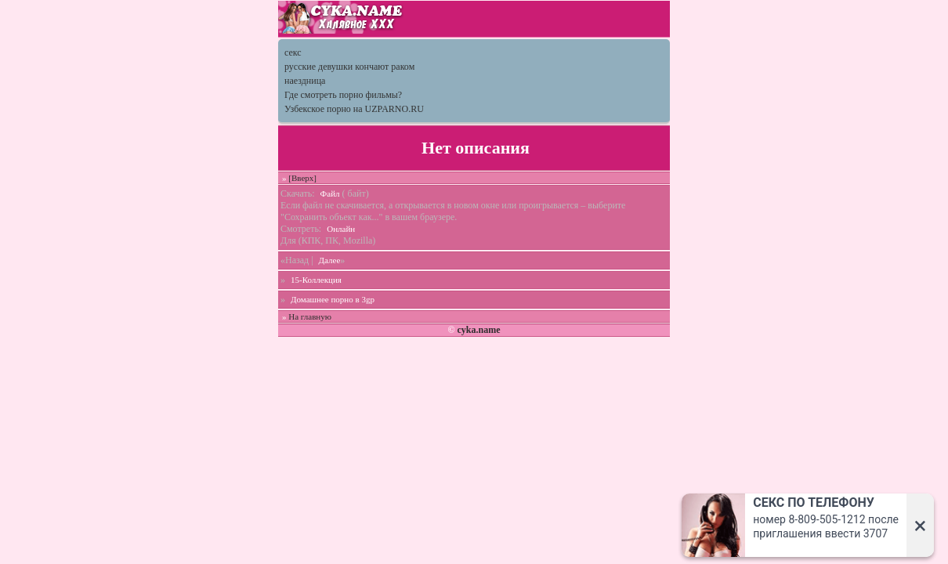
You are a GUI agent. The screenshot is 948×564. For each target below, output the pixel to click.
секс (293, 52)
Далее (330, 260)
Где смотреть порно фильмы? (343, 94)
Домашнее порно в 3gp (332, 299)
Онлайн (341, 228)
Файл (330, 193)
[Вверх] (302, 178)
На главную (309, 316)
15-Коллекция (316, 279)
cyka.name (478, 329)
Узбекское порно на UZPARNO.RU (354, 108)
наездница (304, 80)
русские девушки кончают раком (349, 66)
